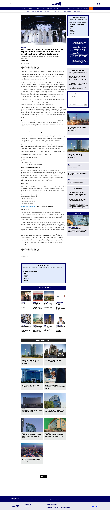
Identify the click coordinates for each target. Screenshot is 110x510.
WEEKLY (26, 275)
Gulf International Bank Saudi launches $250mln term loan (53, 361)
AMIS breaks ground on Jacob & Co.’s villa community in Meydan (79, 46)
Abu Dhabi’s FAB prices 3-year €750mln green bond (30, 385)
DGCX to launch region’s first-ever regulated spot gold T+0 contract (48, 328)
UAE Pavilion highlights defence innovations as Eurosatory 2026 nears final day (79, 57)
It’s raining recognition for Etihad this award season (25, 305)
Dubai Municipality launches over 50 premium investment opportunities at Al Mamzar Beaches (37, 329)
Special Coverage (30, 11)
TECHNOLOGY (24, 256)
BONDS (23, 383)
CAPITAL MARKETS (24, 8)
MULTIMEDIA (49, 8)
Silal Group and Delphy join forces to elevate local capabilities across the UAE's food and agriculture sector (38, 306)
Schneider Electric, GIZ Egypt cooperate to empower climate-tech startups (78, 84)
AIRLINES (23, 302)
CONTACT (27, 506)
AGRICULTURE (35, 302)
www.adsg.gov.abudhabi (59, 151)
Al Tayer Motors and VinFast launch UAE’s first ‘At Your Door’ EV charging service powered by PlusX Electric (79, 51)
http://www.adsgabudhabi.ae (44, 154)
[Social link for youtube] (99, 3)
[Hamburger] (10, 8)
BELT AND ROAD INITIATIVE (73, 227)
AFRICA (26, 280)
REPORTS (56, 8)
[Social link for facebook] (95, 3)
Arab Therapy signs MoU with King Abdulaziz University (79, 43)
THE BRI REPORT (78, 213)
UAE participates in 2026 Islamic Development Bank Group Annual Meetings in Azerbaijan (60, 330)
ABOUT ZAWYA (28, 504)
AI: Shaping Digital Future (78, 11)
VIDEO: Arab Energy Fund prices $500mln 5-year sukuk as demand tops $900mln (77, 129)
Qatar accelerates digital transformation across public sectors (78, 73)
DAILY (25, 273)
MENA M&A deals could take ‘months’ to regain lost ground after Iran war (55, 386)
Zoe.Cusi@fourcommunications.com (33, 164)
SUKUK (23, 408)
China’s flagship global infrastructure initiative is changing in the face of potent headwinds (77, 230)
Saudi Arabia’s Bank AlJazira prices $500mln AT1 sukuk (32, 410)
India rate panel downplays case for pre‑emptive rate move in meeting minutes (78, 207)
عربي (90, 8)
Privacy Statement (52, 504)
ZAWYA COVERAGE (43, 340)
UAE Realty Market (57, 11)
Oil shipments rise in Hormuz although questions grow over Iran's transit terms (77, 203)
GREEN (25, 276)
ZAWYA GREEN (71, 8)
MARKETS (46, 408)
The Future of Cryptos (67, 11)
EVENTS (77, 8)
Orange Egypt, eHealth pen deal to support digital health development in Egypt (78, 87)
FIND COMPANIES (84, 8)
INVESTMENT (35, 325)
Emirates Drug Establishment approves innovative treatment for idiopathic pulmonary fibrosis (61, 306)
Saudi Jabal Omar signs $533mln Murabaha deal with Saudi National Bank (32, 436)
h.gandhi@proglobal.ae (27, 203)
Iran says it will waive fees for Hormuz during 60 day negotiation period (77, 200)
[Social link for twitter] (94, 3)
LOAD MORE (43, 476)
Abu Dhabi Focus (38, 11)
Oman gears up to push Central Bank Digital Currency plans (77, 77)
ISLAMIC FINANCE (59, 325)
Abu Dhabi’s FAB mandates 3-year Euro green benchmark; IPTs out (54, 410)
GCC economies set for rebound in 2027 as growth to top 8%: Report (31, 460)
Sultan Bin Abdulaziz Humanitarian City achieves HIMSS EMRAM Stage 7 (49, 305)
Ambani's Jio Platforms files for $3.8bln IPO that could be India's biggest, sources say (78, 196)
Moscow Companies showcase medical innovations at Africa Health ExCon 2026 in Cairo (26, 329)
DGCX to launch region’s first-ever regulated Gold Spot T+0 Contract (76, 191)
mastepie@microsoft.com (28, 198)
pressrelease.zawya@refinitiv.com (45, 206)
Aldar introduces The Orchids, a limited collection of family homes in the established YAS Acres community (80, 62)
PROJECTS (43, 8)
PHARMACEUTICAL (59, 302)
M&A (46, 383)
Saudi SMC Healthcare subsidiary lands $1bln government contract (54, 435)
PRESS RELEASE (63, 8)
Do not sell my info (52, 506)
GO (85, 104)
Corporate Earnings (48, 11)
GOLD (45, 325)
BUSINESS (31, 8)
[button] (22, 67)
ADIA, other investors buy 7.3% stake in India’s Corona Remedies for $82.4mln (31, 362)
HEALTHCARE (46, 302)
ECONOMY (37, 8)
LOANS (46, 359)
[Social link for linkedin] (97, 3)
